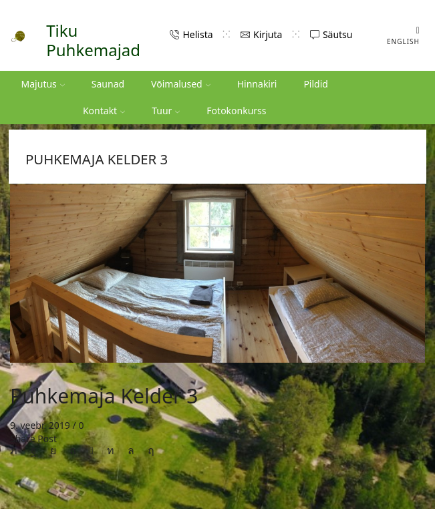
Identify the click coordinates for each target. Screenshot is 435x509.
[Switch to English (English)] (399, 35)
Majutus (43, 83)
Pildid (315, 83)
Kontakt (104, 110)
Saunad (108, 83)
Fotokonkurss (236, 110)
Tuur (166, 110)
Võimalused (180, 83)
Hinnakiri (257, 83)
